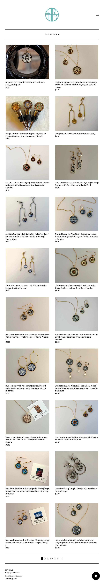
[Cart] (96, 576)
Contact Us (9, 570)
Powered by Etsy (11, 578)
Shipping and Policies (12, 572)
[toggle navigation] (97, 15)
